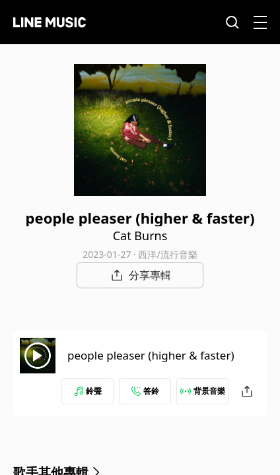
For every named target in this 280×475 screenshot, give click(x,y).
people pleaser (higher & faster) (150, 355)
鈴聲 (88, 390)
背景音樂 (202, 390)
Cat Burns (140, 235)
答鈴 (145, 390)
